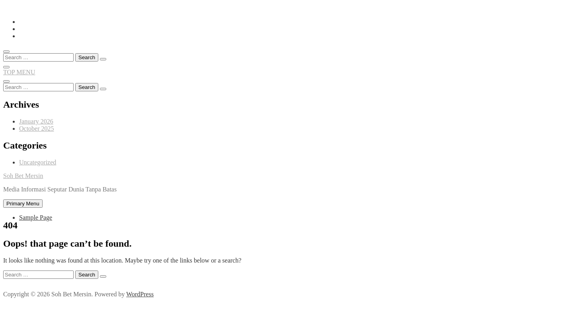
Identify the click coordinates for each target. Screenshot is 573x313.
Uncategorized (37, 162)
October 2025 (36, 128)
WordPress (140, 294)
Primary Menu (22, 204)
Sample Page (35, 217)
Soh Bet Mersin (23, 175)
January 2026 (36, 121)
